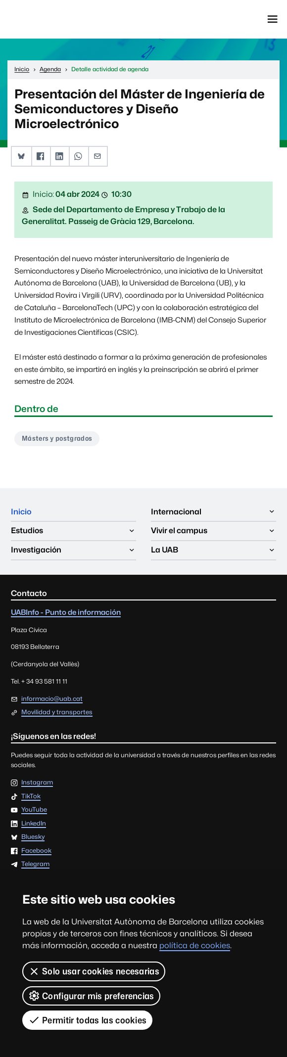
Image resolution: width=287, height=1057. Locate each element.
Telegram (35, 864)
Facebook (36, 851)
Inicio (21, 511)
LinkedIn (33, 824)
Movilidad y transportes (57, 712)
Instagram (37, 783)
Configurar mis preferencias (91, 996)
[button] (21, 156)
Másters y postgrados (57, 438)
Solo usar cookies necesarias (93, 971)
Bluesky (33, 837)
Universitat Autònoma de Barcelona (54, 19)
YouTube (34, 810)
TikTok (31, 796)
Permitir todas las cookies (87, 1020)
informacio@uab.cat (52, 698)
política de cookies (194, 945)
